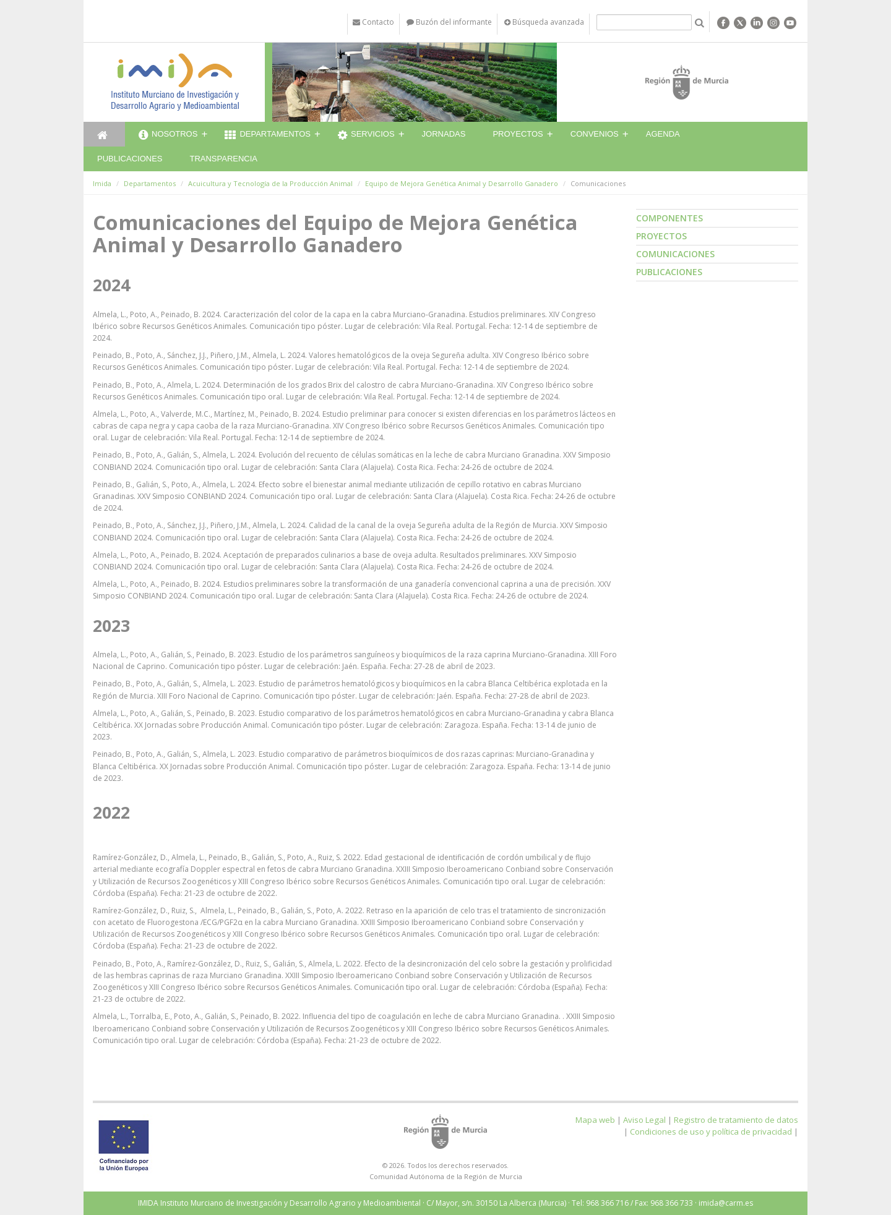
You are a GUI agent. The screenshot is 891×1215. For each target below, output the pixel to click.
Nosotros (168, 135)
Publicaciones (129, 158)
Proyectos (518, 134)
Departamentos (268, 135)
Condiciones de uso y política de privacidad (711, 1131)
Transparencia (223, 158)
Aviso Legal (644, 1119)
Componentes (669, 218)
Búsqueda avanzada (544, 22)
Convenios (594, 134)
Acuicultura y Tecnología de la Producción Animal (270, 183)
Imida (102, 183)
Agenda (663, 134)
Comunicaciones (675, 254)
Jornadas (444, 134)
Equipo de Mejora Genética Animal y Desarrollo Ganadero (461, 183)
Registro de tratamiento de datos (736, 1119)
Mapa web (595, 1119)
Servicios (366, 135)
